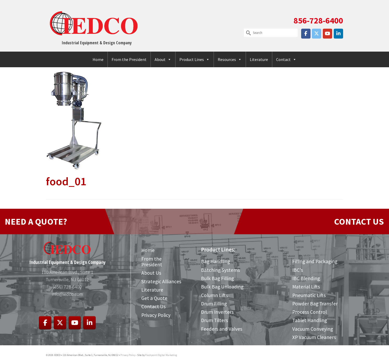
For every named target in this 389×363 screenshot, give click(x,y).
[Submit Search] (247, 32)
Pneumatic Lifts (309, 295)
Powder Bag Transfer (315, 303)
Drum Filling (214, 303)
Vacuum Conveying (312, 329)
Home (98, 59)
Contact (286, 59)
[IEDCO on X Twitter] (316, 34)
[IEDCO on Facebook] (306, 34)
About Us (151, 273)
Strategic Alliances (161, 281)
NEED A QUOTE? (36, 221)
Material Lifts (306, 287)
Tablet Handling (309, 320)
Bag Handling (215, 261)
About (163, 59)
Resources (230, 59)
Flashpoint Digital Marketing (161, 355)
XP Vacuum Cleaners (314, 337)
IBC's (297, 270)
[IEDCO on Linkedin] (338, 34)
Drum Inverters (217, 312)
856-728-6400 (318, 20)
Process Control (309, 312)
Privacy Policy (156, 315)
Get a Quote (154, 298)
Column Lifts (214, 295)
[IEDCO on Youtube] (327, 34)
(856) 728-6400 (67, 287)
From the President (129, 59)
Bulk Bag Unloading (222, 287)
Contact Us (153, 306)
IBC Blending (306, 278)
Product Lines (194, 59)
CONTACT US (359, 221)
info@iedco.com (67, 294)
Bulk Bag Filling (217, 278)
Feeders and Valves (221, 329)
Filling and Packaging (314, 261)
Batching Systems (220, 270)
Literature (259, 59)
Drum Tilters (214, 320)
